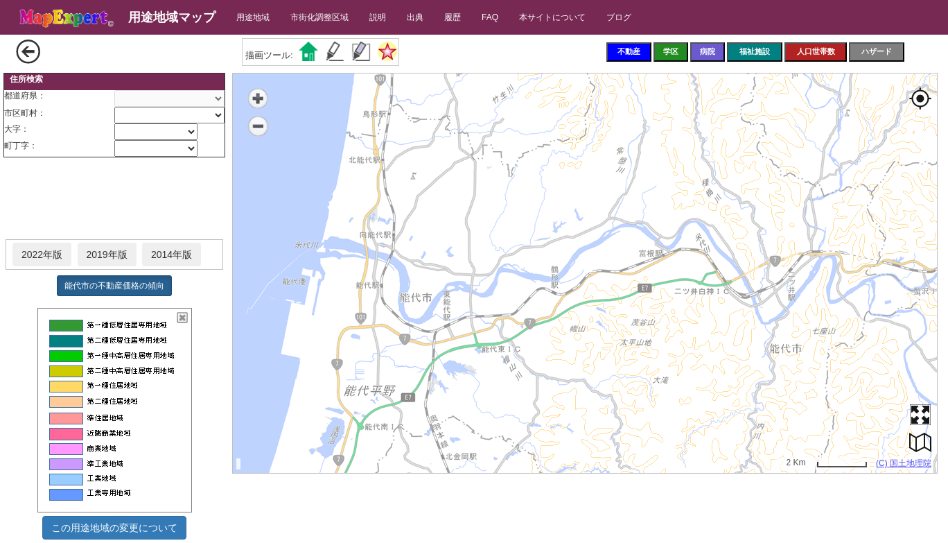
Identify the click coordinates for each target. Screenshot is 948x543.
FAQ (490, 17)
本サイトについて (552, 17)
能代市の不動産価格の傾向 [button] (114, 286)
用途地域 (253, 17)
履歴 (452, 17)
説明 (377, 17)
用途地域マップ (172, 17)
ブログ (618, 17)
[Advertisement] (114, 199)
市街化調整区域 (319, 17)
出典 (415, 17)
